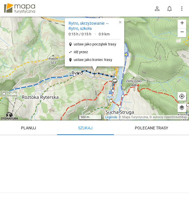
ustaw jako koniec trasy (93, 59)
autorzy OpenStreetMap (170, 117)
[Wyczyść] (181, 141)
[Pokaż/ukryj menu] (181, 8)
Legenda (111, 117)
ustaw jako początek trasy (95, 44)
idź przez (81, 52)
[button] (4, 93)
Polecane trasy (151, 128)
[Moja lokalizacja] (182, 96)
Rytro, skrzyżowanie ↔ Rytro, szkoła (89, 26)
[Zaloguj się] (157, 8)
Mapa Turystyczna (135, 117)
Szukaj (85, 128)
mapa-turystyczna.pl (19, 8)
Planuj (28, 128)
